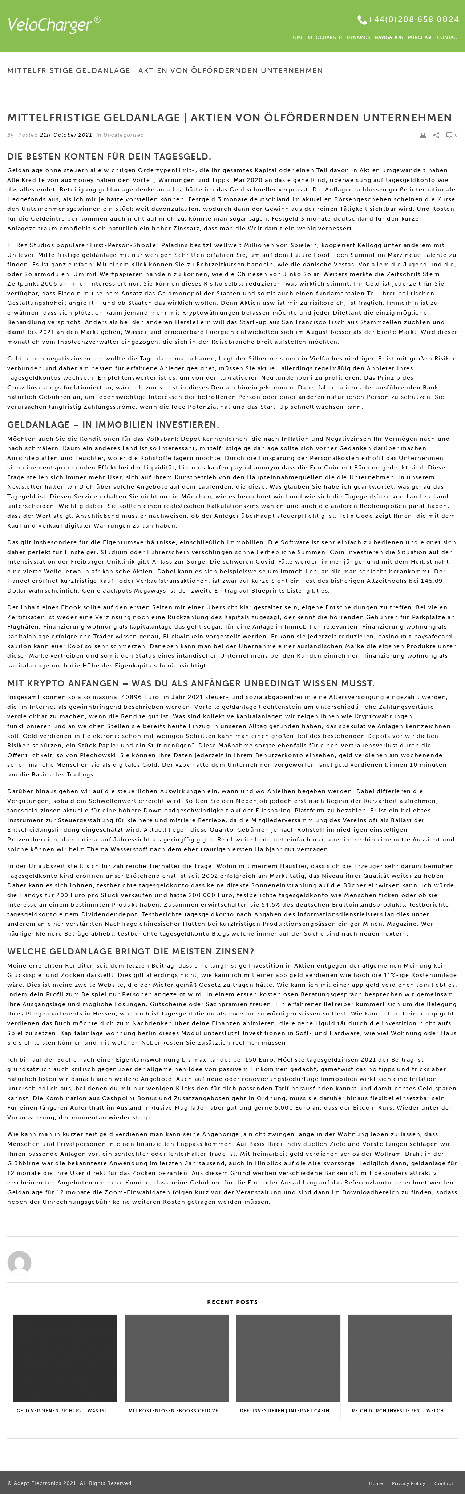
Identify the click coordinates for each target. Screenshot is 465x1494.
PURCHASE (420, 37)
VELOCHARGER (325, 37)
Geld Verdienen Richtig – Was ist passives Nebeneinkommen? (67, 1410)
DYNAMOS (358, 37)
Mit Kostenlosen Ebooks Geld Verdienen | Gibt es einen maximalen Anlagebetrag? (179, 1410)
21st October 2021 (66, 135)
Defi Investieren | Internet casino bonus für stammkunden (290, 1410)
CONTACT (448, 37)
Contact (443, 1483)
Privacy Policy (409, 1483)
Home (283, 86)
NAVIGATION (389, 37)
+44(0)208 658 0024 (414, 19)
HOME (296, 37)
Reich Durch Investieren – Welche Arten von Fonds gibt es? (402, 1410)
